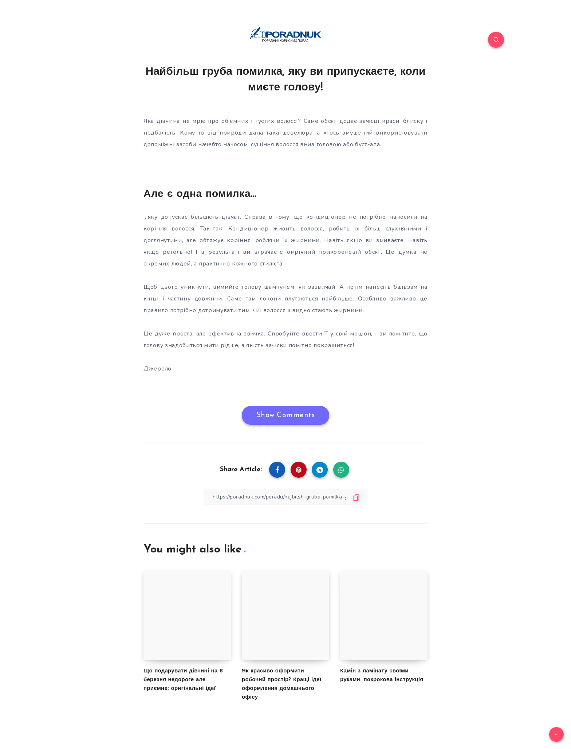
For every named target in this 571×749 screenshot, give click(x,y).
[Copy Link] (285, 497)
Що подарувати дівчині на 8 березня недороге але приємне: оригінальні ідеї (183, 679)
